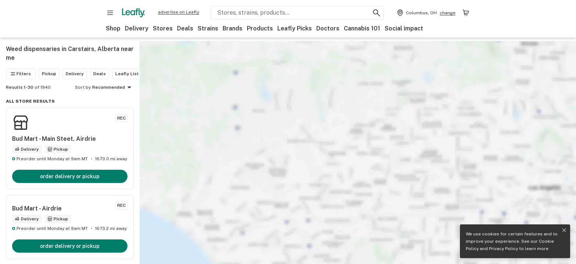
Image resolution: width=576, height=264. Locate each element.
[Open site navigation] (110, 12)
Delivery (136, 28)
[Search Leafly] (297, 13)
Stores (163, 28)
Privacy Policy (503, 248)
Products (260, 28)
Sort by (83, 87)
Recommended (113, 88)
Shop (113, 28)
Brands (232, 28)
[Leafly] (133, 12)
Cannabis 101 (362, 28)
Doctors (327, 28)
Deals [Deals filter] (99, 73)
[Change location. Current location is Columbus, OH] (426, 12)
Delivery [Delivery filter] (75, 73)
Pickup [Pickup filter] (49, 73)
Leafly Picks (294, 28)
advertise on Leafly (178, 12)
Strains (208, 28)
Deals (185, 28)
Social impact (404, 28)
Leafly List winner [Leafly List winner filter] (134, 73)
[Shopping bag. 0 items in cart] (465, 12)
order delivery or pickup (70, 176)
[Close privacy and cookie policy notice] (564, 230)
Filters (21, 73)
